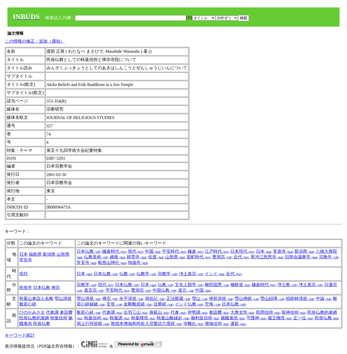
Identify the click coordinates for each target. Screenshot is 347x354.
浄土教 (287, 284)
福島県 (35, 254)
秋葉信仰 (58, 318)
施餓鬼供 (233, 318)
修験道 (240, 284)
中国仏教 (164, 290)
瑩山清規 (63, 298)
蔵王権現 (280, 318)
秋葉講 (120, 318)
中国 (153, 251)
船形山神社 (112, 262)
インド (215, 273)
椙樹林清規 (300, 298)
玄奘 (115, 304)
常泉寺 (283, 251)
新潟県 (49, 254)
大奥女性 (242, 312)
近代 (242, 257)
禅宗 (55, 287)
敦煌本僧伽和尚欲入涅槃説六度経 (146, 323)
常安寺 (25, 260)
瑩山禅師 (247, 298)
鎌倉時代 (114, 251)
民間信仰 (268, 312)
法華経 (163, 304)
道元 (186, 290)
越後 (118, 257)
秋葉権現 (143, 318)
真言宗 (94, 290)
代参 (179, 312)
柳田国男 (217, 284)
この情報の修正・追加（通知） (35, 41)
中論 (324, 298)
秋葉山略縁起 (173, 318)
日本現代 (242, 251)
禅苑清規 (221, 298)
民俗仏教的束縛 (34, 318)
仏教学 (146, 273)
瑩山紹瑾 (272, 298)
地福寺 (138, 262)
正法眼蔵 (178, 298)
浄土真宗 (191, 273)
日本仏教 (89, 251)
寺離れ (193, 323)
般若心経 (27, 304)
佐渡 (156, 257)
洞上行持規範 (93, 323)
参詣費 (66, 312)
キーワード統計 (20, 335)
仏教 (127, 273)
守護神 (256, 318)
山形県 (63, 254)
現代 (136, 251)
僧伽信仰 (217, 323)
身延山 (159, 312)
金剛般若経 (138, 304)
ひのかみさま (32, 312)
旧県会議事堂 (301, 257)
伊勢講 (198, 312)
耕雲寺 (137, 257)
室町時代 (199, 257)
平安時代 (174, 251)
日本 (23, 254)
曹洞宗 (222, 257)
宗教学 (329, 257)
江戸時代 (217, 251)
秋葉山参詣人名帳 (36, 298)
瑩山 (200, 298)
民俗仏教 (41, 323)
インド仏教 (189, 304)
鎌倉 (196, 251)
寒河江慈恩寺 (267, 257)
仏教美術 (96, 257)
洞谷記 (155, 298)
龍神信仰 (294, 312)
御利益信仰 (205, 318)
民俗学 (25, 287)
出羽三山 (136, 312)
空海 (213, 304)
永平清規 (131, 298)
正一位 (303, 318)
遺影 (238, 323)
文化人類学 (189, 284)
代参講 (52, 312)
